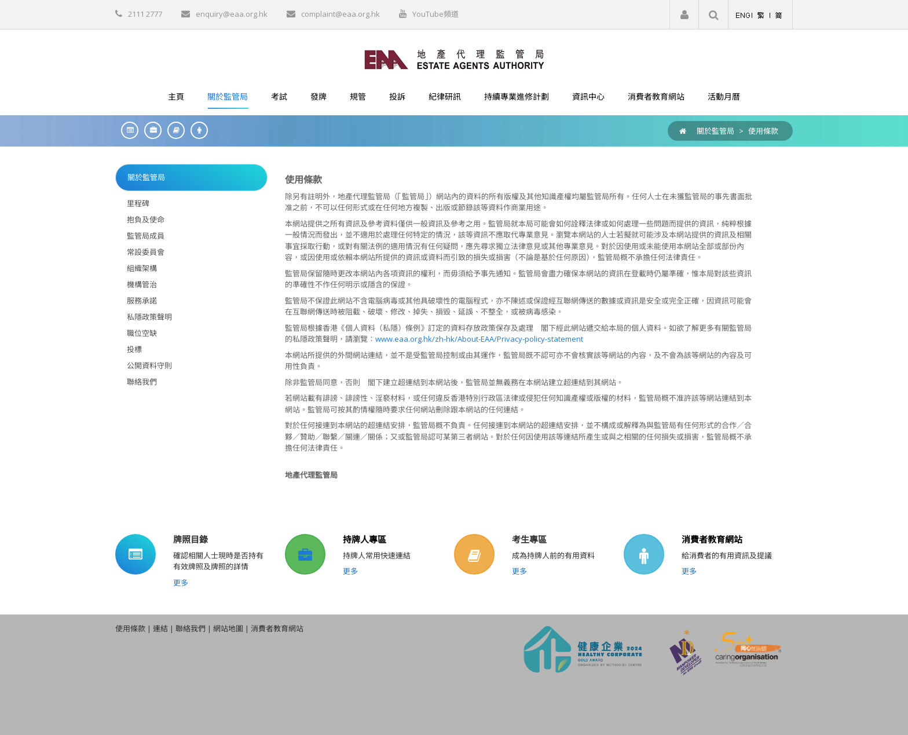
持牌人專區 (364, 539)
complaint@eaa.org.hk (340, 14)
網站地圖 (228, 628)
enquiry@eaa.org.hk (232, 14)
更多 (180, 582)
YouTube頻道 (435, 14)
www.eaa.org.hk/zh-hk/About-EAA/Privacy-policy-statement (479, 339)
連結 (160, 628)
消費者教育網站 (712, 539)
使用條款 (763, 131)
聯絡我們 (190, 628)
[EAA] (454, 58)
